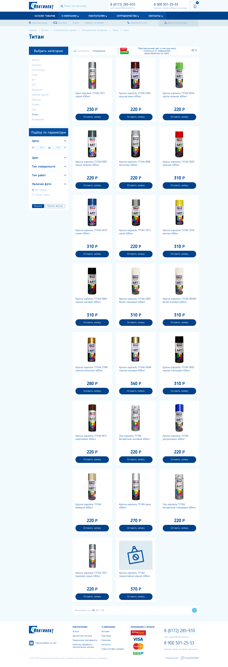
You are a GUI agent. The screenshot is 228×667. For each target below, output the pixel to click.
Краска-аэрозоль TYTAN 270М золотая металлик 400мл (91, 369)
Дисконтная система (82, 636)
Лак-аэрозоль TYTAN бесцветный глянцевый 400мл (179, 506)
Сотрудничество (127, 16)
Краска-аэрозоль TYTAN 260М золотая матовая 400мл (135, 369)
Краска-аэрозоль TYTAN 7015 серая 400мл (135, 232)
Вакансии (106, 640)
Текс (34, 109)
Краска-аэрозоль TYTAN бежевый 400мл (88, 506)
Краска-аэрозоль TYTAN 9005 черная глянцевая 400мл (178, 369)
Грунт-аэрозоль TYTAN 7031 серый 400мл (90, 95)
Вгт (33, 80)
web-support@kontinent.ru (122, 8)
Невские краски (40, 94)
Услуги (76, 631)
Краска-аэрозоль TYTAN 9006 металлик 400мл (135, 163)
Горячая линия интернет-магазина (170, 8)
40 (93, 610)
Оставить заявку (92, 117)
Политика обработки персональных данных (83, 646)
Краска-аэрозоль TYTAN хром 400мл (135, 506)
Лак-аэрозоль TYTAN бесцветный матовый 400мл (134, 437)
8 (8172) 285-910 (122, 4)
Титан (35, 114)
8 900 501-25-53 (166, 4)
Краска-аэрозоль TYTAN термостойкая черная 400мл (134, 574)
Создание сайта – (172, 658)
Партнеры (106, 636)
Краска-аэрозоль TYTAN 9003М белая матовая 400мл (179, 300)
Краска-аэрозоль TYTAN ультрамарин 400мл (175, 437)
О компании (69, 16)
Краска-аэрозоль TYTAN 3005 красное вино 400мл (135, 95)
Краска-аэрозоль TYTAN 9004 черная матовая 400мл (91, 300)
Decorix (35, 60)
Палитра (36, 99)
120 (102, 610)
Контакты (155, 16)
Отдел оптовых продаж (113, 649)
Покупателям (96, 16)
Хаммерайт (38, 119)
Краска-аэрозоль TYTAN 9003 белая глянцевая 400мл (135, 300)
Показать (38, 206)
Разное (35, 104)
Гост (34, 85)
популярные (98, 51)
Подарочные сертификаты (85, 640)
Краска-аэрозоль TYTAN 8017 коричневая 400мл (91, 437)
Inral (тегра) (38, 70)
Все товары (41, 190)
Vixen (35, 75)
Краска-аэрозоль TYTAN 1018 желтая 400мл (178, 232)
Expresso (36, 65)
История (105, 631)
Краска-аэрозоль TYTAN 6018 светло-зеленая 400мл (178, 95)
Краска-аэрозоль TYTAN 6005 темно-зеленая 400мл (91, 163)
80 (97, 610)
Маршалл (37, 89)
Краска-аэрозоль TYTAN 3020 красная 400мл (178, 163)
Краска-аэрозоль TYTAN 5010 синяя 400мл (91, 232)
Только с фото (42, 195)
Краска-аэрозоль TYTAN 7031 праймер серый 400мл (91, 574)
